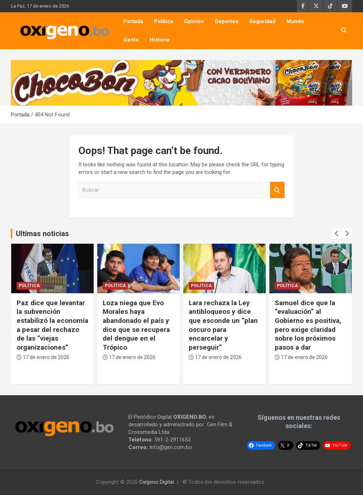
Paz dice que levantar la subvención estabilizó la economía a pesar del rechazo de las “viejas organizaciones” (52, 325)
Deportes (226, 21)
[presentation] (337, 234)
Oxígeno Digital (156, 482)
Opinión (194, 21)
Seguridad (262, 21)
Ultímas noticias (42, 233)
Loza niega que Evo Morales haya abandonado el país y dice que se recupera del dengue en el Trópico (136, 325)
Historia (160, 40)
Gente (131, 40)
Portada (133, 21)
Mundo (295, 21)
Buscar (277, 190)
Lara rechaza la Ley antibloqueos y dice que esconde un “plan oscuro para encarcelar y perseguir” (223, 325)
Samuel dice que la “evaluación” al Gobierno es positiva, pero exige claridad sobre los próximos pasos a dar (308, 325)
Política (163, 21)
